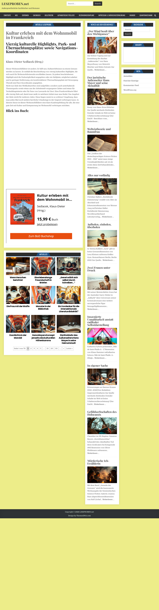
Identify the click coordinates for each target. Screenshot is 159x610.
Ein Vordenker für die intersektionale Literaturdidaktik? (68, 309)
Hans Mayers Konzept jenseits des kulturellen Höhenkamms (43, 338)
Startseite (7, 15)
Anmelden (128, 76)
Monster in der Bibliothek (43, 307)
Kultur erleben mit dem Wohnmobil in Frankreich (41, 35)
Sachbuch (36, 15)
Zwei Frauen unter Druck (98, 269)
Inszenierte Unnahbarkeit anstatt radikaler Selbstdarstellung (100, 321)
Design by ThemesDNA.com (79, 516)
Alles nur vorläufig (98, 175)
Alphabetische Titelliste (66, 15)
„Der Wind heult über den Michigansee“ (100, 32)
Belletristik (49, 15)
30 (56, 348)
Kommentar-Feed (131, 85)
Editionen (25, 15)
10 (48, 348)
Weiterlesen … (100, 70)
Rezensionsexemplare (86, 15)
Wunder (132, 15)
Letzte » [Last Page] (69, 348)
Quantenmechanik (146, 15)
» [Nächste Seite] (63, 348)
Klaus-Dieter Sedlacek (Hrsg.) (24, 61)
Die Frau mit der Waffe (18, 306)
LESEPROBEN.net (15, 3)
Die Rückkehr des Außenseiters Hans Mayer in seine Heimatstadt (68, 339)
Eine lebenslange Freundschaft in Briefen (43, 280)
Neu (16, 15)
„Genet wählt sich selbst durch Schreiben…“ (69, 280)
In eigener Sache (97, 365)
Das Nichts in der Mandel (17, 336)
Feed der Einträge (131, 81)
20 (52, 348)
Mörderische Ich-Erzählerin (98, 462)
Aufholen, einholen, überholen (99, 225)
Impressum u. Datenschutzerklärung (111, 15)
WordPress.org (130, 90)
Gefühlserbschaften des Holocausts (102, 413)
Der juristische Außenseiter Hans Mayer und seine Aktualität (98, 81)
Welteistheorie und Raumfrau (99, 130)
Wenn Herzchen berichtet (18, 279)
